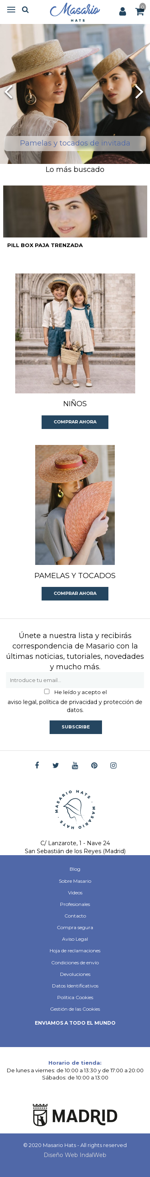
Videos (75, 893)
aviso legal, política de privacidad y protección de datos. (75, 706)
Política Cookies (75, 997)
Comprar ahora (75, 422)
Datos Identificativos (75, 986)
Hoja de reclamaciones (75, 951)
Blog (75, 869)
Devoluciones (75, 974)
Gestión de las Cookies (75, 1009)
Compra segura (75, 927)
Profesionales (75, 904)
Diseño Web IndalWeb (75, 1155)
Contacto (75, 916)
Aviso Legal (75, 939)
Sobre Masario (75, 881)
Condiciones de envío (75, 963)
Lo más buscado (75, 169)
